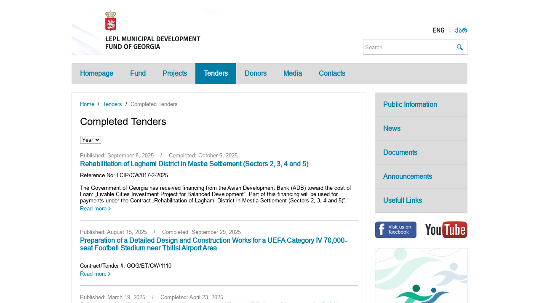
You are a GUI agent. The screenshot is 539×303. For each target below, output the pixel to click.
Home (87, 104)
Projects (175, 73)
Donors (256, 73)
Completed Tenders (154, 104)
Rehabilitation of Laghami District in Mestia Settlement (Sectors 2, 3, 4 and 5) (194, 163)
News (391, 128)
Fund (138, 73)
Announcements (407, 176)
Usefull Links (402, 200)
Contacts (332, 73)
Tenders (216, 73)
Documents (400, 152)
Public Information (410, 104)
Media (292, 73)
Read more (93, 208)
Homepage (96, 73)
